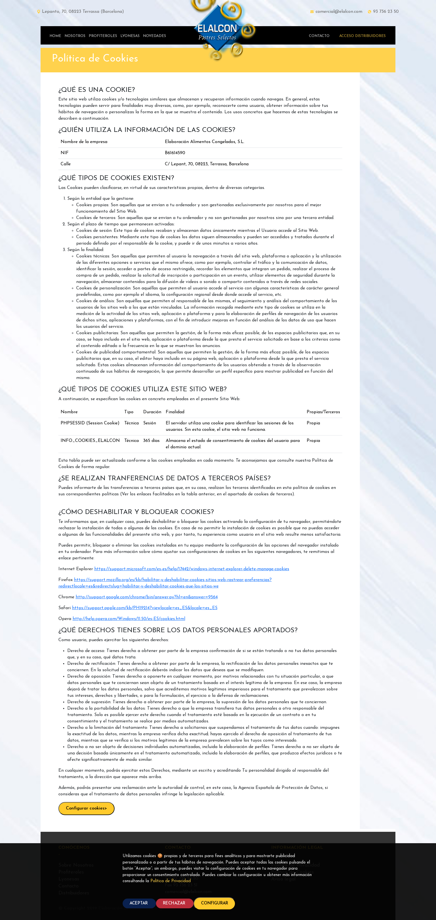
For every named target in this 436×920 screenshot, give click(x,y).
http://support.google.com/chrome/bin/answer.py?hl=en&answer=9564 (147, 597)
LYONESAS (130, 36)
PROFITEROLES (103, 36)
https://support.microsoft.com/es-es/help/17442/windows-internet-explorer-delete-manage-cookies (191, 569)
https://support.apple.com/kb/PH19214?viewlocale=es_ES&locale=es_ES (144, 608)
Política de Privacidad (170, 881)
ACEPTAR (139, 903)
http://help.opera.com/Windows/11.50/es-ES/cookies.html (129, 619)
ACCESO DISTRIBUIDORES (362, 36)
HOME (55, 36)
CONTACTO (319, 36)
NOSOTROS (75, 36)
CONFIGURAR (214, 903)
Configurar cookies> (86, 808)
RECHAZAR (175, 903)
